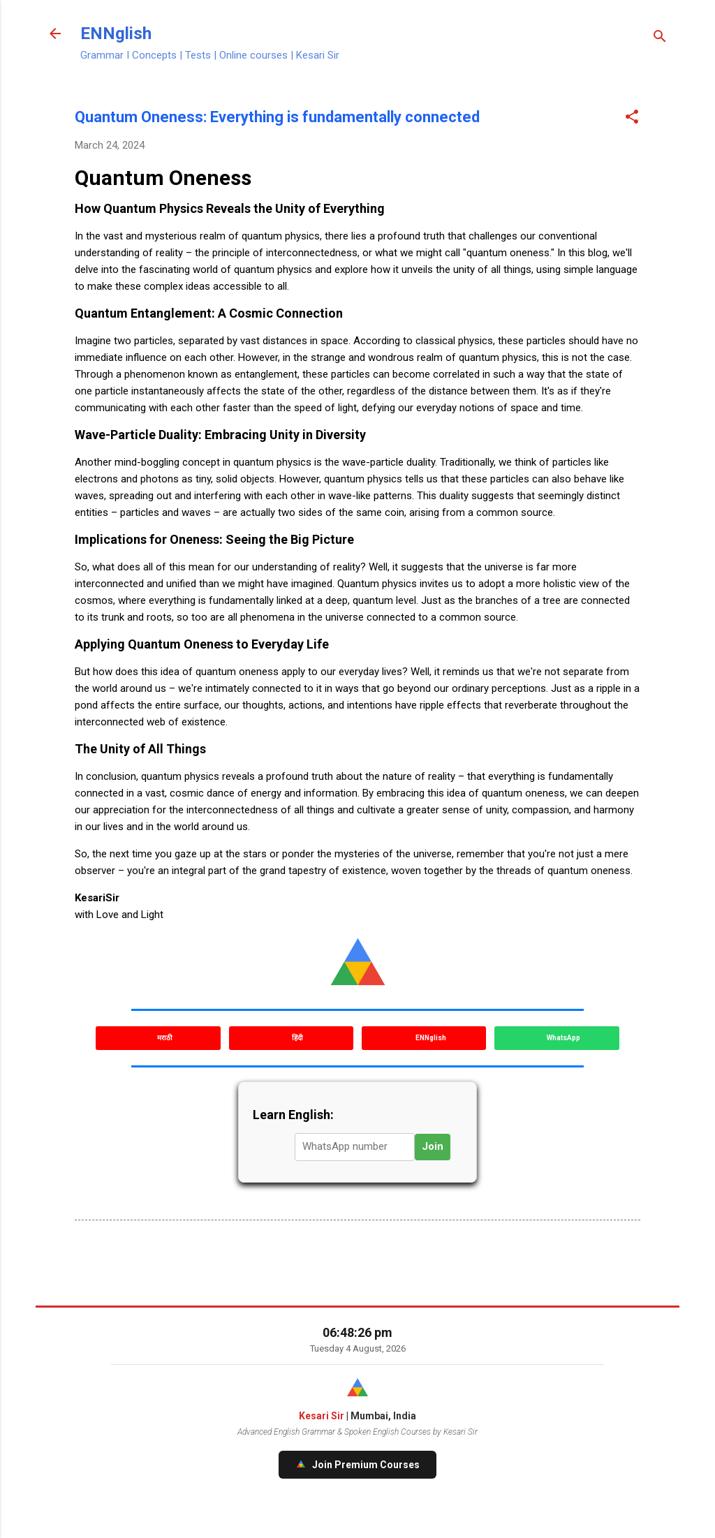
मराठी (164, 1038)
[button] (632, 118)
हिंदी (296, 1038)
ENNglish (116, 33)
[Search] (659, 38)
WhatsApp (562, 1038)
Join (432, 1146)
